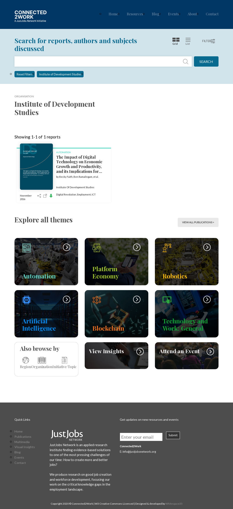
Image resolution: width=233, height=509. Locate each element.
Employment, (84, 194)
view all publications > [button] (198, 222)
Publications (22, 436)
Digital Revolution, (66, 194)
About (192, 14)
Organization (41, 363)
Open (45, 196)
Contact (212, 14)
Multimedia (22, 442)
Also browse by (39, 348)
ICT (94, 194)
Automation (63, 152)
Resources (135, 14)
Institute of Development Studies (60, 74)
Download (51, 196)
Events (173, 14)
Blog (155, 14)
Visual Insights (24, 447)
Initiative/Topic (64, 363)
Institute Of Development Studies (75, 187)
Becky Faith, (66, 176)
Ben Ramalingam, (83, 176)
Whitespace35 (174, 503)
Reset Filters (24, 74)
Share (39, 196)
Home (113, 14)
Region (25, 363)
